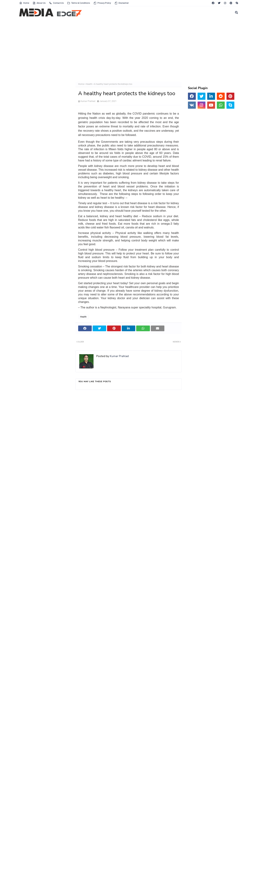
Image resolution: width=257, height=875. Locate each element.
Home (24, 3)
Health (89, 84)
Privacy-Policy (102, 3)
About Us (39, 3)
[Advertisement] (126, 49)
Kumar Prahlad (87, 101)
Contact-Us (56, 3)
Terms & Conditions (78, 3)
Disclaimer (122, 3)
